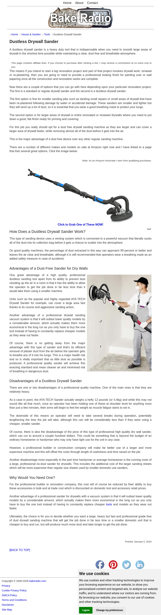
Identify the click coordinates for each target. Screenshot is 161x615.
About (79, 3)
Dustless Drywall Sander (34, 41)
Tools (47, 34)
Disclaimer (8, 604)
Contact (92, 3)
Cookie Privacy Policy (14, 590)
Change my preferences (109, 610)
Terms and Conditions (14, 600)
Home (67, 3)
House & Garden (31, 34)
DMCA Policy (9, 595)
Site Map (7, 609)
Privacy (6, 585)
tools (109, 504)
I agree (86, 610)
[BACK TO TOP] (20, 550)
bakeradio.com (37, 581)
